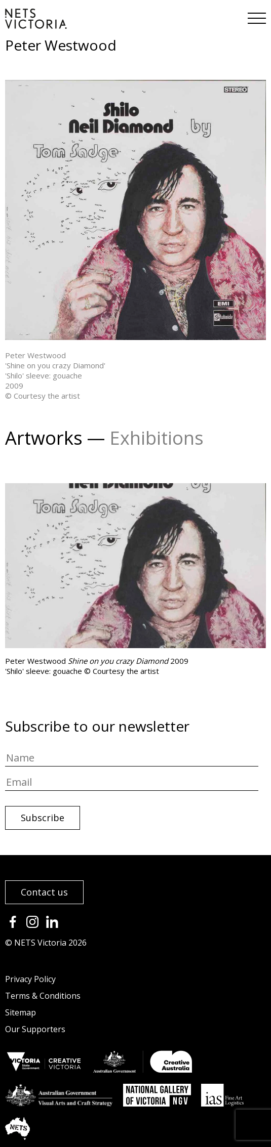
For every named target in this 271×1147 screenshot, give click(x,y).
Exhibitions (156, 438)
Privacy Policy (30, 979)
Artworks (44, 438)
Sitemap (20, 1012)
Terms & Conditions (43, 995)
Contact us (44, 892)
